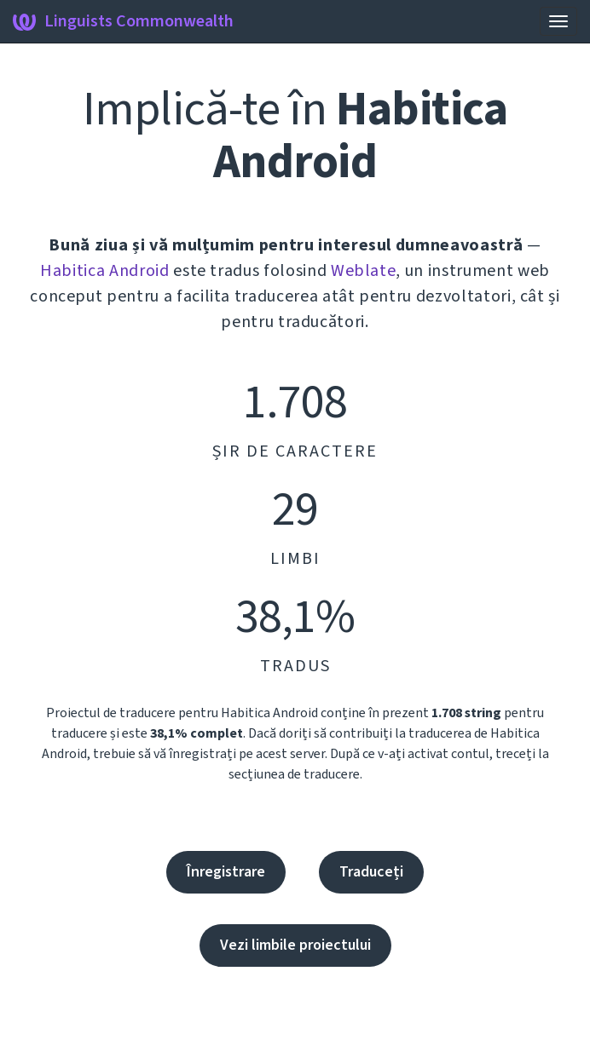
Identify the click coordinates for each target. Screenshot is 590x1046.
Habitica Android (104, 271)
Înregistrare (226, 871)
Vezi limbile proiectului (295, 945)
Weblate (363, 271)
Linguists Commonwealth (123, 21)
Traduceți (371, 871)
